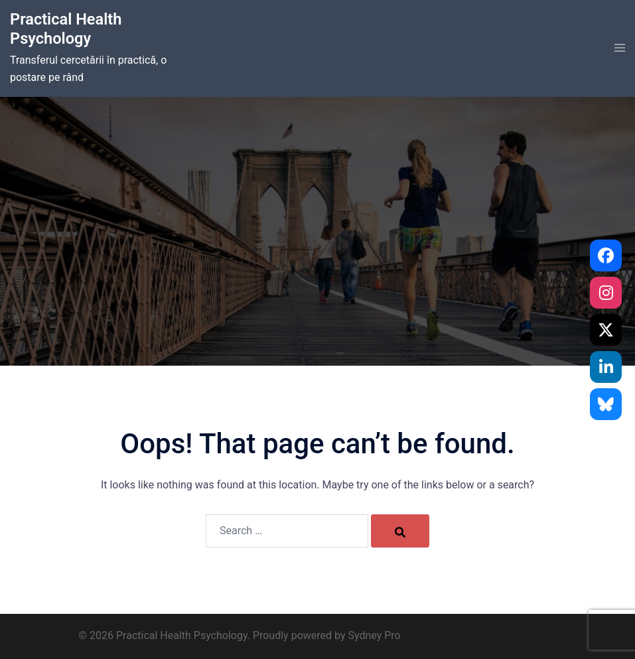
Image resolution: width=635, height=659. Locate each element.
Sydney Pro (374, 635)
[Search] (400, 531)
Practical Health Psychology (66, 29)
